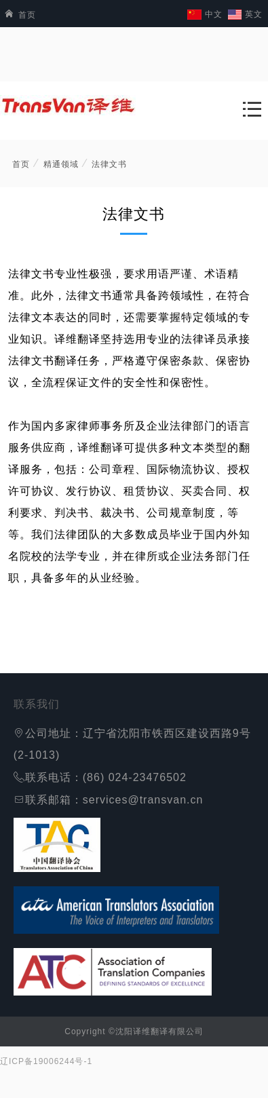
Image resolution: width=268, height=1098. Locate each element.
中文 (214, 14)
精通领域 (61, 164)
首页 (18, 15)
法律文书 (109, 164)
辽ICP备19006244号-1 (46, 1061)
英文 (254, 14)
